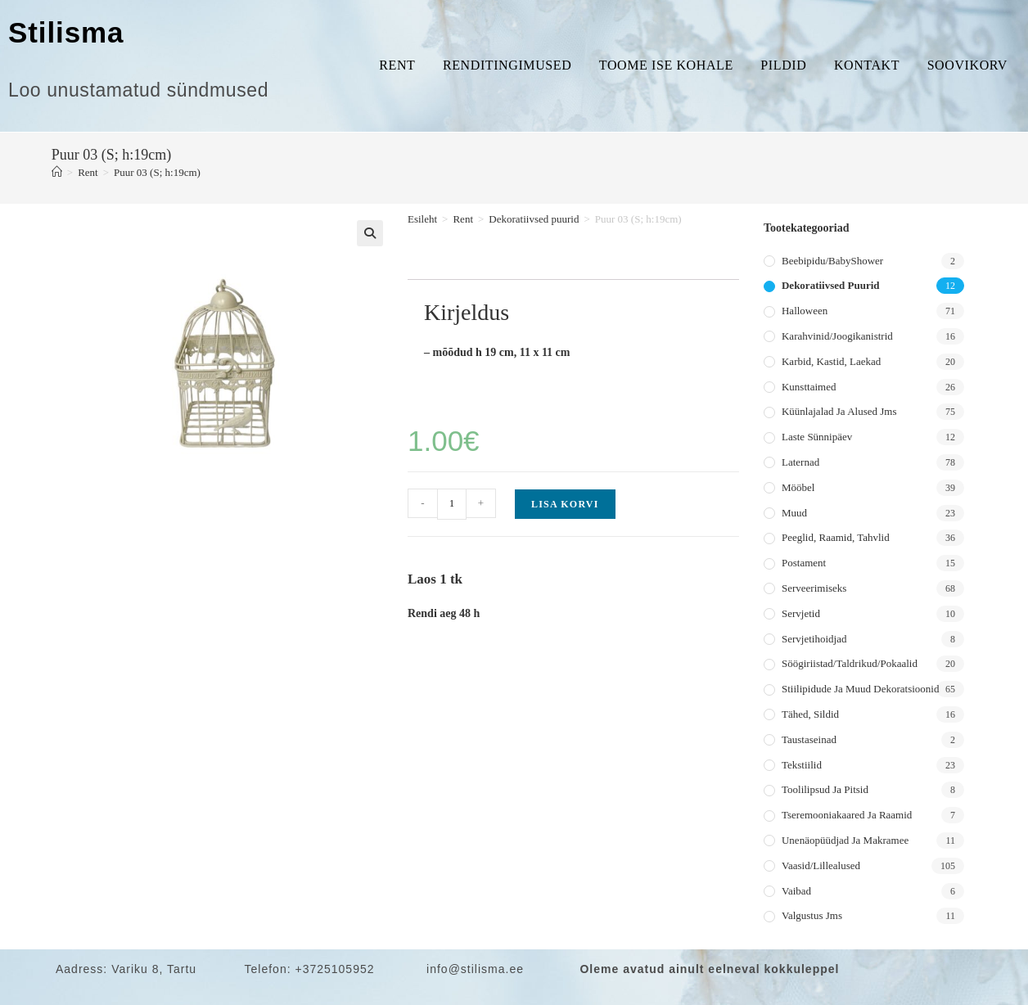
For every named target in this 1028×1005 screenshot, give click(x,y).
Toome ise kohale (666, 65)
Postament (804, 563)
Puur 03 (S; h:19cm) (157, 172)
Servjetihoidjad (814, 639)
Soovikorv (967, 65)
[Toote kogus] (452, 504)
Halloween (804, 310)
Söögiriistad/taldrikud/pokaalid (850, 663)
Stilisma (66, 32)
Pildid (783, 65)
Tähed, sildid (810, 714)
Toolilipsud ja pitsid (825, 789)
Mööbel (798, 487)
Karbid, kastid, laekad (831, 361)
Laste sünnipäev (817, 436)
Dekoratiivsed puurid (534, 219)
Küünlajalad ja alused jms (839, 411)
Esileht (422, 219)
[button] (370, 233)
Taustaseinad (809, 739)
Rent (397, 65)
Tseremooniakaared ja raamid (847, 815)
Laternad (800, 462)
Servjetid (801, 613)
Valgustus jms (812, 915)
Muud (794, 513)
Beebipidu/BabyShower (832, 261)
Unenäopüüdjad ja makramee (845, 840)
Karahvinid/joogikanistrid (837, 336)
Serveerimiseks (814, 588)
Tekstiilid (802, 765)
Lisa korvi (565, 504)
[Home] (57, 172)
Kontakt (867, 65)
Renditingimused (507, 65)
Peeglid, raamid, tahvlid (836, 537)
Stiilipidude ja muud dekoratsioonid (860, 689)
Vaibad (796, 891)
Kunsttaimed (809, 387)
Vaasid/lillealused (821, 865)
